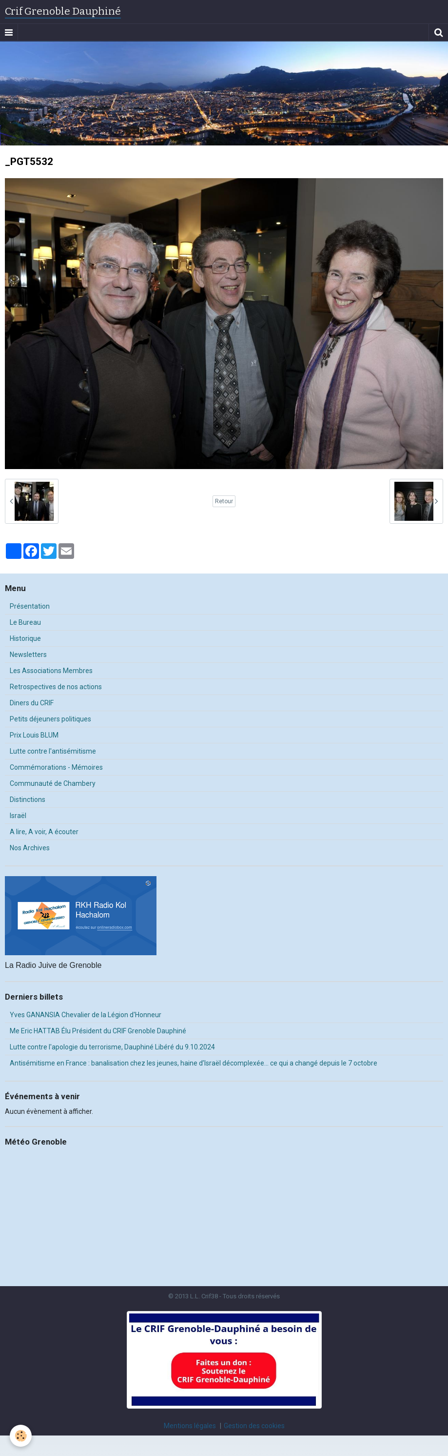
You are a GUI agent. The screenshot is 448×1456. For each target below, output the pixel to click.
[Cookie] (21, 1436)
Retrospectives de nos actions (56, 687)
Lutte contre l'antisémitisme (53, 751)
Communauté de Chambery (53, 783)
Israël (18, 816)
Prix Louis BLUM (34, 735)
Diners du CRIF (32, 703)
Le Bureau (25, 622)
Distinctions (27, 799)
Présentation (30, 606)
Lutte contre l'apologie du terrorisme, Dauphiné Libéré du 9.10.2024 (112, 1047)
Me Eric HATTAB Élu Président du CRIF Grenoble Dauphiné (98, 1031)
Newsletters (28, 654)
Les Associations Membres (51, 671)
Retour (224, 501)
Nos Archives (30, 848)
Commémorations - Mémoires (56, 767)
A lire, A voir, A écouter (44, 832)
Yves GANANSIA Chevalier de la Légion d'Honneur (85, 1015)
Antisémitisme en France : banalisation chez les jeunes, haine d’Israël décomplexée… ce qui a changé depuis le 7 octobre (193, 1063)
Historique (25, 638)
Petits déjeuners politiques (50, 719)
